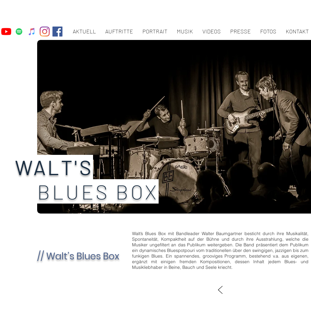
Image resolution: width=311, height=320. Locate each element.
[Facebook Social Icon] (57, 32)
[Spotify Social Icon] (19, 32)
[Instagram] (45, 32)
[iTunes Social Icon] (32, 32)
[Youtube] (6, 32)
